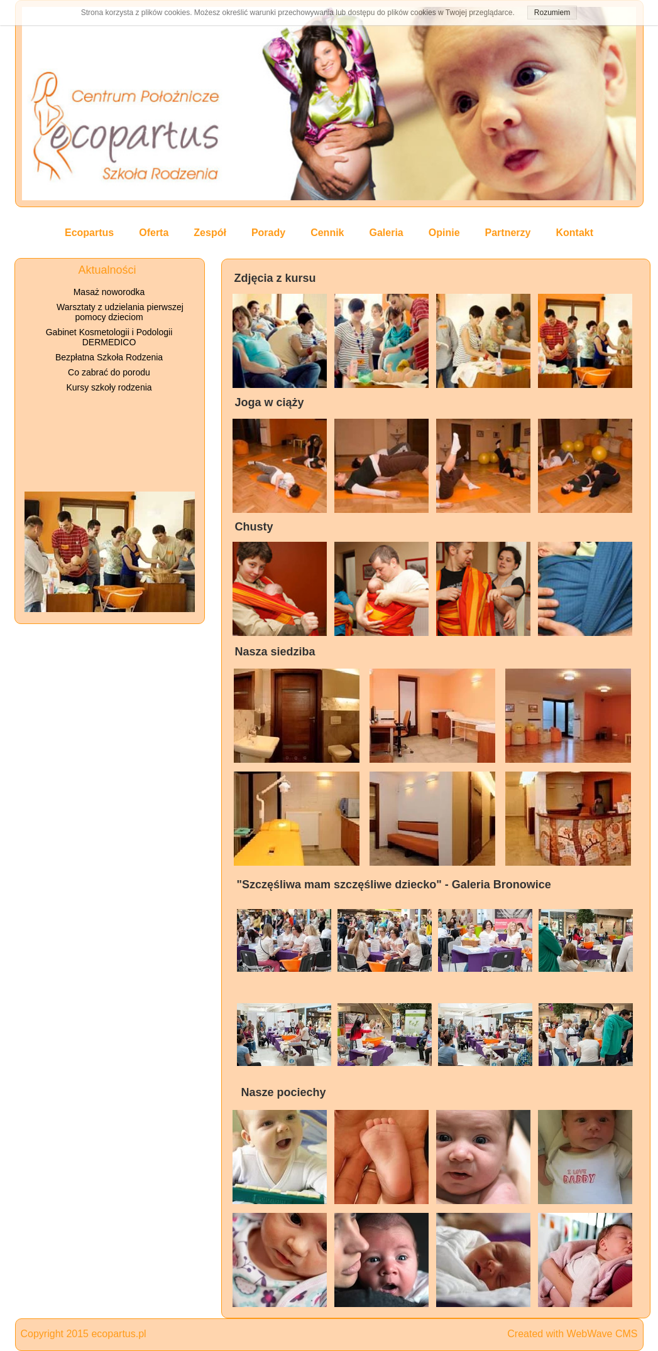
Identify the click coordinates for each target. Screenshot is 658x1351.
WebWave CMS (602, 1333)
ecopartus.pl (118, 1333)
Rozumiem (552, 12)
